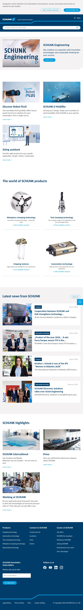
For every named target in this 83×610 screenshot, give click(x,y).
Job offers (60, 532)
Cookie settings (39, 603)
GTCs (29, 603)
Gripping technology (10, 532)
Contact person (35, 532)
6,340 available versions (61, 272)
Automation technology (11, 536)
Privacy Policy (19, 603)
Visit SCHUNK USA (72, 10)
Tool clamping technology (11, 540)
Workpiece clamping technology (14, 544)
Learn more (49, 60)
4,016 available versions (61, 225)
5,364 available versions (21, 225)
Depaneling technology (11, 548)
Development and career (65, 548)
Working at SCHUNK (64, 540)
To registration (10, 583)
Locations (33, 536)
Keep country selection (51, 10)
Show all (75, 297)
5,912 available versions (21, 270)
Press (31, 540)
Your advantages (62, 551)
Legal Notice (7, 603)
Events (32, 544)
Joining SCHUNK (62, 544)
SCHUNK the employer (64, 536)
